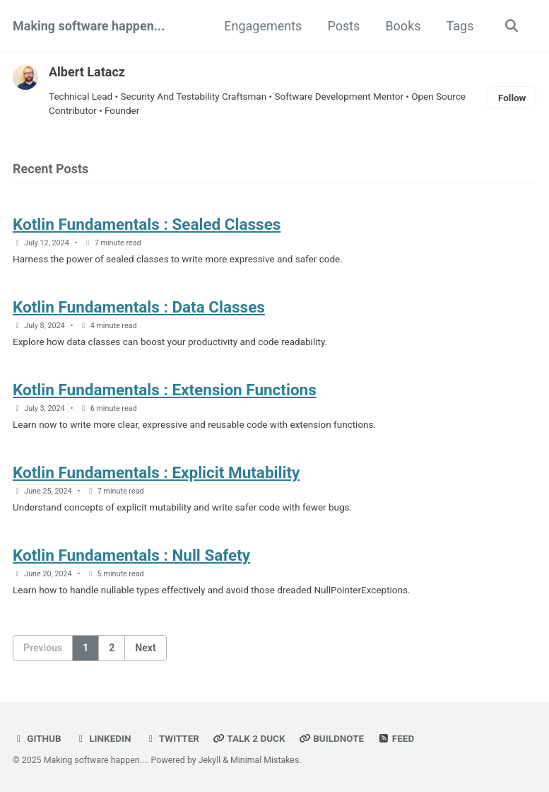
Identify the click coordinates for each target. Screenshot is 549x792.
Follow (512, 97)
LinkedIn (103, 738)
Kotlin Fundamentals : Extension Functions (165, 389)
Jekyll (210, 760)
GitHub (37, 738)
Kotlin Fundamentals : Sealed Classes (147, 224)
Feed (396, 738)
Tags (460, 25)
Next (145, 647)
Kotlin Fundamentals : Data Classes (139, 307)
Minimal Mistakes (264, 760)
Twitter (172, 738)
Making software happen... (89, 25)
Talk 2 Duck (249, 738)
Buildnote (331, 738)
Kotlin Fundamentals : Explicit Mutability (156, 472)
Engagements (263, 25)
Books (402, 25)
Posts (343, 25)
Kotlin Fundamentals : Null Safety (131, 555)
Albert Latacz (87, 71)
